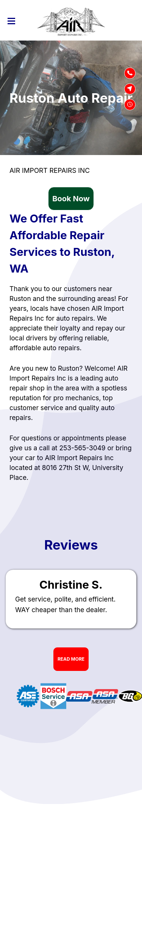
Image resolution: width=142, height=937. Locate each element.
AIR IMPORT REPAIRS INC (49, 170)
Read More (71, 659)
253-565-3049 (82, 448)
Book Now (70, 198)
